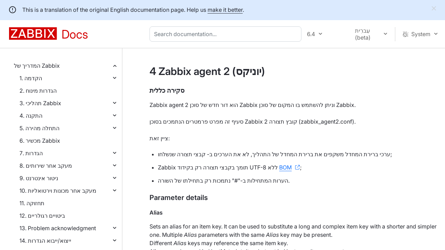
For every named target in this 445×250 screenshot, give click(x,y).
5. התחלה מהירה (39, 128)
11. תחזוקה (31, 203)
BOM (285, 167)
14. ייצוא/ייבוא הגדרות (45, 240)
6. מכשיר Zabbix (39, 140)
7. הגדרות (31, 153)
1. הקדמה (30, 78)
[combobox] (226, 34)
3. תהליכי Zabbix (40, 103)
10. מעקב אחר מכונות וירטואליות (57, 190)
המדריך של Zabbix (37, 65)
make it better (225, 9)
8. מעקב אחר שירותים (45, 165)
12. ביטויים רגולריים (42, 215)
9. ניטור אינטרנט (38, 178)
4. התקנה (30, 115)
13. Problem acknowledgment (57, 228)
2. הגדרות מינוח (38, 90)
